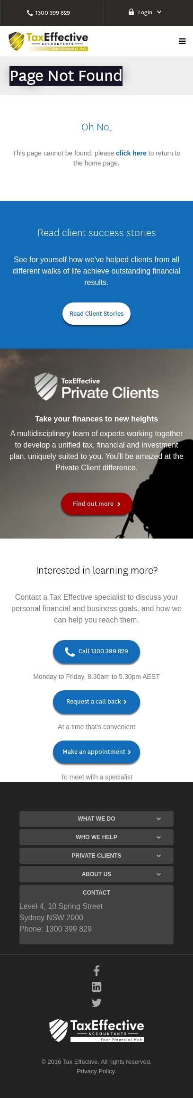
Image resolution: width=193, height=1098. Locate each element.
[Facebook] (96, 972)
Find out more (97, 504)
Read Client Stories (96, 314)
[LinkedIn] (97, 987)
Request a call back (96, 701)
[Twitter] (96, 1003)
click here (131, 153)
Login (145, 12)
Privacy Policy (95, 1071)
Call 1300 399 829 (96, 652)
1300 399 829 (52, 12)
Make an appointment (96, 752)
